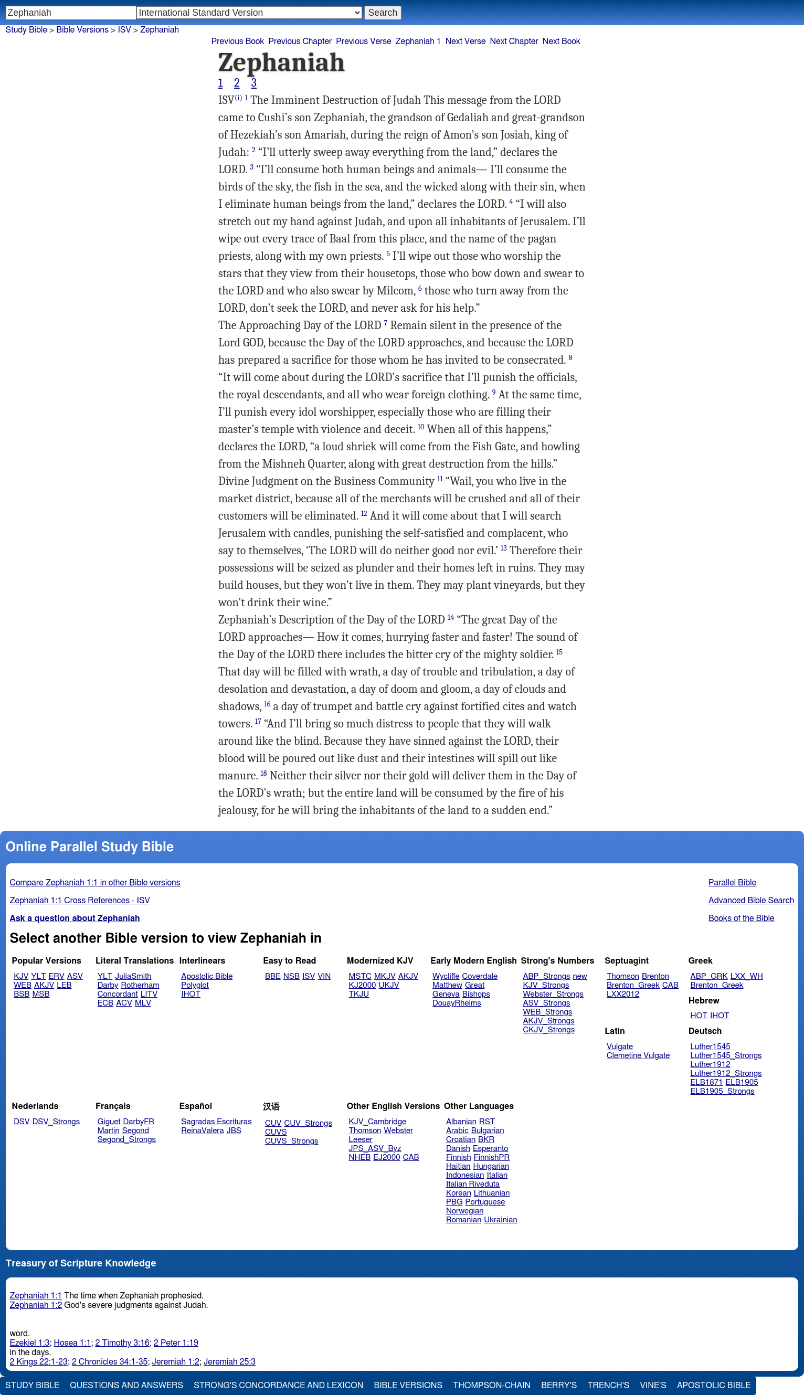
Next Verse (466, 41)
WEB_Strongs (547, 1012)
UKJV (389, 985)
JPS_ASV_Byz (375, 1149)
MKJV (385, 976)
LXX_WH (747, 976)
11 (439, 478)
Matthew (447, 985)
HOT (699, 1016)
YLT (38, 976)
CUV (273, 1123)
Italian (496, 1175)
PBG (454, 1202)
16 (267, 704)
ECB (105, 1003)
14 (451, 617)
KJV (21, 976)
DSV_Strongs (56, 1122)
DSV (22, 1122)
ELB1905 (742, 1082)
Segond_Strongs (127, 1140)
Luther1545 (711, 1047)
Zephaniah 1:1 (36, 1296)
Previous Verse (363, 41)
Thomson (623, 976)
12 (364, 513)
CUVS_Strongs (292, 1141)
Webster (398, 1131)
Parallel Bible (732, 883)
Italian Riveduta (473, 1184)
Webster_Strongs (553, 994)
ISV (124, 30)
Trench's (608, 1385)
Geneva (446, 994)
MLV (143, 1003)
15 (559, 652)
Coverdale (480, 976)
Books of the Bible (741, 918)
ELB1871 (707, 1082)
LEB (64, 985)
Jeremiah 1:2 (175, 1362)
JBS (234, 1131)
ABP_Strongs (546, 976)
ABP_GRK (709, 976)
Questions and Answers (126, 1385)
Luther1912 (711, 1065)
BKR (486, 1140)
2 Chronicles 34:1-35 (110, 1362)
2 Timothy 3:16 (123, 1343)
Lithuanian (492, 1193)
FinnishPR (492, 1157)
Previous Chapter (300, 41)
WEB (22, 985)
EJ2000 (386, 1157)
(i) (238, 97)
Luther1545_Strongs (726, 1056)
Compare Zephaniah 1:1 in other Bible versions (95, 883)
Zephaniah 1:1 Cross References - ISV (80, 900)
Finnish (458, 1157)
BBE (273, 976)
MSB (40, 994)
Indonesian (465, 1175)
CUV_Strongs (308, 1123)
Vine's (653, 1385)
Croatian (460, 1140)
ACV (124, 1003)
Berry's (559, 1385)
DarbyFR (139, 1122)
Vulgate (620, 1047)
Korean (458, 1193)
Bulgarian (487, 1131)
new (580, 976)
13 (504, 548)
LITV (149, 994)
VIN (324, 976)
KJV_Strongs (546, 985)
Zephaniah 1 (418, 41)
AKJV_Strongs (548, 1021)
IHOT (190, 994)
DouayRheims (456, 1003)
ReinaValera (202, 1131)
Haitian (458, 1166)
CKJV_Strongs (549, 1030)
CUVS (276, 1132)
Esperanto (491, 1149)
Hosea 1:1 (72, 1343)
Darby (108, 985)
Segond (135, 1131)
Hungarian (491, 1166)
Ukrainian (500, 1220)
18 (264, 773)
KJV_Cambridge (378, 1122)
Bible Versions (82, 30)
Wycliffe (445, 976)
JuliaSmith (133, 976)
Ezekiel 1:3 (30, 1343)
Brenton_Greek (633, 985)
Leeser (361, 1140)
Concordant (118, 994)
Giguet (109, 1122)
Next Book (561, 41)
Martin (109, 1131)
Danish (458, 1149)
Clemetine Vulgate (638, 1056)
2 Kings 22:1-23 (39, 1362)
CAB (670, 985)
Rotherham (140, 985)
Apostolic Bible (714, 1385)
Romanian (463, 1220)
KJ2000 (362, 985)
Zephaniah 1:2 (36, 1305)
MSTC (360, 976)
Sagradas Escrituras (216, 1122)
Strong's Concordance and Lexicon (278, 1385)
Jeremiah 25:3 (230, 1362)
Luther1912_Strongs (726, 1073)
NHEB (360, 1157)
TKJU (359, 994)
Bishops (476, 994)
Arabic (457, 1131)
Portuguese (485, 1202)
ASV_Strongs (546, 1003)
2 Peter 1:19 (176, 1343)
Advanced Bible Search (751, 900)
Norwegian (464, 1211)
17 (258, 721)
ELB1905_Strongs (723, 1091)
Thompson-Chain (492, 1385)
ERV (57, 976)
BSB (21, 994)
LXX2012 (623, 994)
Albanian (461, 1122)
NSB (291, 976)
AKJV (44, 985)
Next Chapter (514, 41)
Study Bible (26, 30)
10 (421, 426)
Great (474, 985)
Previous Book (238, 41)
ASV (75, 976)
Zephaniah (159, 30)
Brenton (655, 976)
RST (487, 1122)
